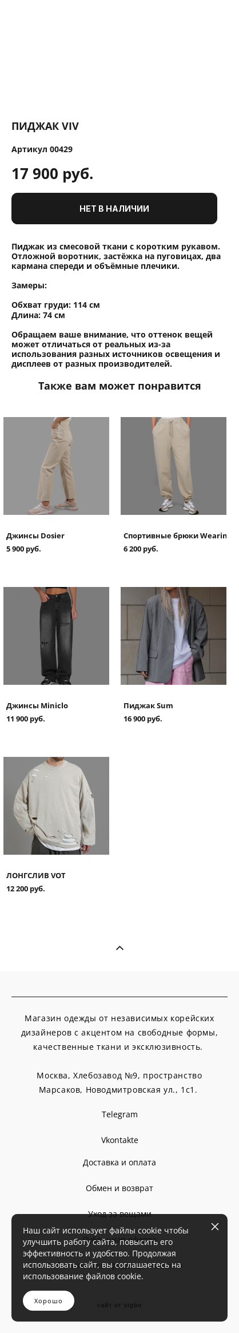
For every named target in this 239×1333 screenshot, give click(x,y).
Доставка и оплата (119, 1162)
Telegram (120, 1114)
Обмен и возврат (119, 1188)
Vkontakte (119, 1139)
